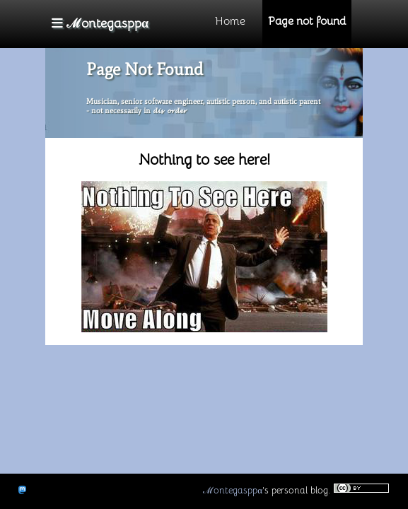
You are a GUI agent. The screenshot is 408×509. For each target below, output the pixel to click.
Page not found (307, 21)
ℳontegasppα (232, 490)
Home (230, 21)
